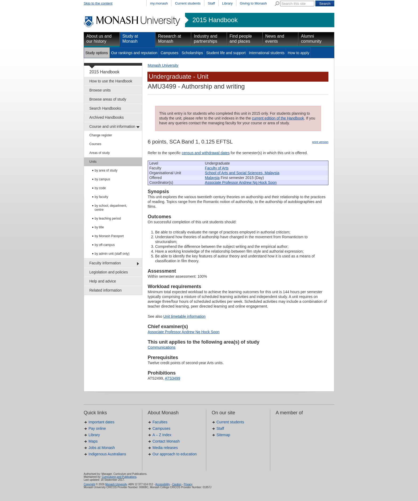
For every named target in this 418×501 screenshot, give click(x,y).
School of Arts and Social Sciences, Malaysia (242, 173)
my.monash (159, 3)
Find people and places (241, 38)
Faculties (159, 422)
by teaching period (108, 218)
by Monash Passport (109, 236)
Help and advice (102, 281)
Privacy (188, 484)
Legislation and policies (108, 272)
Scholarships (192, 53)
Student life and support (226, 53)
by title (99, 227)
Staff (211, 3)
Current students (187, 3)
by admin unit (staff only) (112, 254)
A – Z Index (161, 435)
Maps (93, 441)
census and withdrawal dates (206, 153)
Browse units (100, 90)
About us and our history (98, 38)
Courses (95, 144)
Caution (176, 484)
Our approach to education (174, 454)
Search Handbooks (105, 108)
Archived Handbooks (106, 117)
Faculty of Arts (217, 168)
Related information (105, 290)
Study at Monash (130, 38)
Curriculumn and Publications (119, 476)
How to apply (298, 53)
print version (320, 142)
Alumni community (311, 38)
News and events (274, 38)
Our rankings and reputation (134, 53)
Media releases (165, 448)
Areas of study (99, 153)
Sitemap (223, 435)
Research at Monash (169, 38)
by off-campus (105, 245)
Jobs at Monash (102, 448)
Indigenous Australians (107, 454)
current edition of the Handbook (278, 118)
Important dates (101, 422)
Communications (161, 347)
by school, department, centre (111, 208)
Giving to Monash (253, 3)
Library (227, 3)
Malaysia (212, 178)
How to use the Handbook (110, 81)
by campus (102, 179)
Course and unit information (112, 126)
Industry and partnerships (205, 38)
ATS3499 (172, 378)
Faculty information (105, 263)
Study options (96, 53)
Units (93, 162)
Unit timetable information (184, 316)
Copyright (89, 484)
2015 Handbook (215, 20)
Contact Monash (166, 441)
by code (100, 188)
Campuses (169, 53)
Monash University (163, 65)
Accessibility (162, 484)
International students (266, 53)
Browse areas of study (107, 99)
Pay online (97, 428)
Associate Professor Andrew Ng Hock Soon (241, 182)
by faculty (101, 197)
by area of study (106, 170)
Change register (100, 135)
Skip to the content (98, 3)
